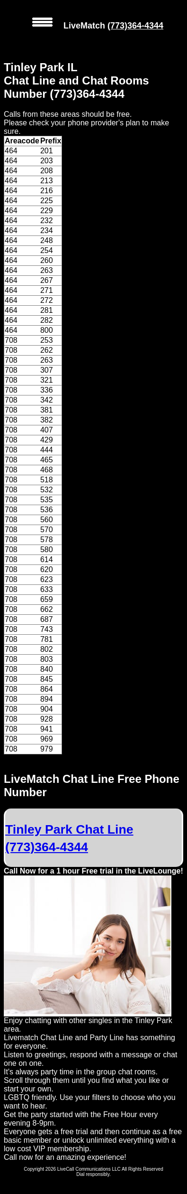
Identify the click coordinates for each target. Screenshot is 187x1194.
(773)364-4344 (135, 25)
